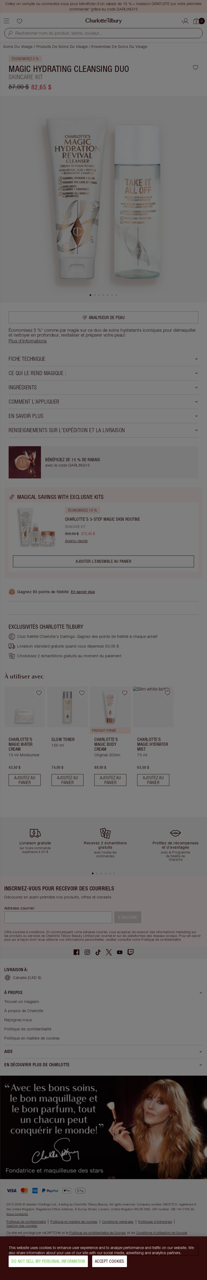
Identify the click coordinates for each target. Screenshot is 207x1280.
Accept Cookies (109, 1261)
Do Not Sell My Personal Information (48, 1261)
